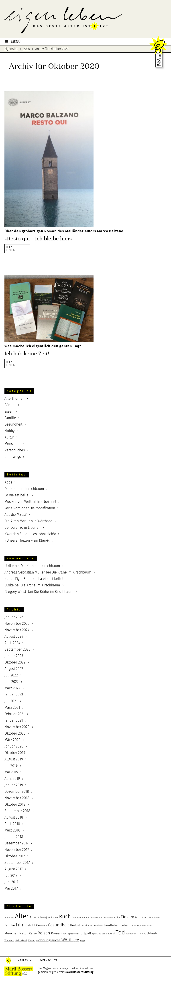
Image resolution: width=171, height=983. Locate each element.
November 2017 (16, 850)
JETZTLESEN (11, 248)
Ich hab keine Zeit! (26, 353)
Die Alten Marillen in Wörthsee (28, 521)
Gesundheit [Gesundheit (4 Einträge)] (58, 925)
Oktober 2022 (14, 662)
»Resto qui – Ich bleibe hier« (38, 238)
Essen (8, 411)
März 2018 (12, 830)
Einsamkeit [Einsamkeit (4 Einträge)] (131, 917)
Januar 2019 (13, 785)
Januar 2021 (13, 720)
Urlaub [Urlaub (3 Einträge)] (152, 933)
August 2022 (13, 669)
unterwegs (12, 457)
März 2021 (12, 707)
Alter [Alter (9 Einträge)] (22, 916)
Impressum (24, 960)
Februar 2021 (14, 714)
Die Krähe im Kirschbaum (24, 489)
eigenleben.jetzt (85, 20)
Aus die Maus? (15, 514)
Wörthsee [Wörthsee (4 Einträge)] (70, 940)
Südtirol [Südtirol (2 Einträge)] (110, 933)
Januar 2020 (13, 746)
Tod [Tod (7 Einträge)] (120, 932)
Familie (10, 418)
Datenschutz (48, 960)
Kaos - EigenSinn (17, 579)
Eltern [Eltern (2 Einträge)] (145, 917)
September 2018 (17, 811)
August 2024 (13, 636)
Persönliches (14, 450)
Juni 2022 (11, 682)
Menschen (12, 444)
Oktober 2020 (15, 733)
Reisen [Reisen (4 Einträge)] (44, 933)
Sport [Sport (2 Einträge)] (95, 933)
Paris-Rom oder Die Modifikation (29, 508)
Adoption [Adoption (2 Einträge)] (9, 917)
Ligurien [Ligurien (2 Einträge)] (141, 925)
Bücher (10, 405)
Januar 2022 (13, 694)
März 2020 (12, 740)
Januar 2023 (13, 656)
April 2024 (12, 643)
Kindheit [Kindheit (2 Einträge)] (98, 925)
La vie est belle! (16, 495)
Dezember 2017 (16, 843)
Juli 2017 (10, 875)
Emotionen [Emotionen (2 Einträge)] (154, 917)
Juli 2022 (11, 675)
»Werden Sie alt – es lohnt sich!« (30, 534)
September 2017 (17, 862)
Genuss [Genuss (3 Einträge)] (41, 925)
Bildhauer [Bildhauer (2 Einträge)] (53, 917)
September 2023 (17, 649)
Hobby (9, 431)
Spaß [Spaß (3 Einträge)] (87, 933)
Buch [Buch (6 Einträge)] (65, 916)
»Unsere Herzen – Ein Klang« (27, 540)
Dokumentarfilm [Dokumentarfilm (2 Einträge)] (111, 917)
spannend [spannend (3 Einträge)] (75, 933)
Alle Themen (14, 398)
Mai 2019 (11, 772)
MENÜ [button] (16, 41)
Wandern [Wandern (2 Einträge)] (9, 940)
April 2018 (12, 824)
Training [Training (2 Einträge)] (141, 933)
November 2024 (16, 630)
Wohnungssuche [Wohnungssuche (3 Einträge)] (48, 940)
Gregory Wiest (15, 592)
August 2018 (13, 817)
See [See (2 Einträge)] (65, 933)
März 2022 (12, 688)
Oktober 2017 (14, 856)
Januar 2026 (13, 617)
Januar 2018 (13, 837)
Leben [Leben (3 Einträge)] (125, 925)
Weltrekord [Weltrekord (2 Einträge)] (21, 940)
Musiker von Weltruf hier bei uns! (30, 502)
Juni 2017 (11, 882)
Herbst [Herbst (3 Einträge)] (75, 925)
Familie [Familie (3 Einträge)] (9, 925)
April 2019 (12, 778)
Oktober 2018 (14, 804)
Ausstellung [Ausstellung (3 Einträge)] (38, 917)
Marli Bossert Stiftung (80, 972)
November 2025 (16, 623)
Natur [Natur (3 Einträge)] (23, 933)
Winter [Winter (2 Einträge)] (31, 940)
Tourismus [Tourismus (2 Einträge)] (131, 933)
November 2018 (16, 798)
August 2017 (13, 869)
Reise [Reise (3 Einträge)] (33, 933)
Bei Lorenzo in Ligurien (22, 527)
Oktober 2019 (14, 753)
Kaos (8, 482)
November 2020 (17, 727)
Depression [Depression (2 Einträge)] (96, 917)
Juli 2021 (11, 701)
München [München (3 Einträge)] (11, 933)
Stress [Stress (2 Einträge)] (102, 933)
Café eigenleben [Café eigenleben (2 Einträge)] (80, 917)
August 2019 (13, 759)
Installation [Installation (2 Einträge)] (87, 925)
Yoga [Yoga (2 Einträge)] (82, 940)
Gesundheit (13, 424)
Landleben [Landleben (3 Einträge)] (112, 925)
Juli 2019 (11, 766)
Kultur (9, 437)
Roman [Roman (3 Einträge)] (56, 933)
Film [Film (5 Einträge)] (20, 925)
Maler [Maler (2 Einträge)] (150, 925)
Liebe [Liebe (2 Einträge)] (133, 925)
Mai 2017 (11, 888)
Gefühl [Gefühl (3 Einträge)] (30, 925)
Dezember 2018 (16, 791)
